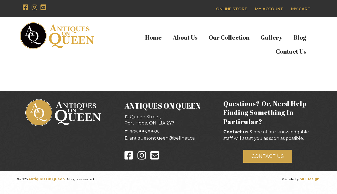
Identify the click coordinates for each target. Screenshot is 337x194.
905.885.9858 (144, 131)
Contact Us (291, 51)
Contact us (235, 131)
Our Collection (229, 37)
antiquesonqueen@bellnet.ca (162, 138)
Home (153, 37)
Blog (300, 37)
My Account (269, 8)
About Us (185, 37)
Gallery (271, 37)
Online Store (231, 8)
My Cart (301, 8)
